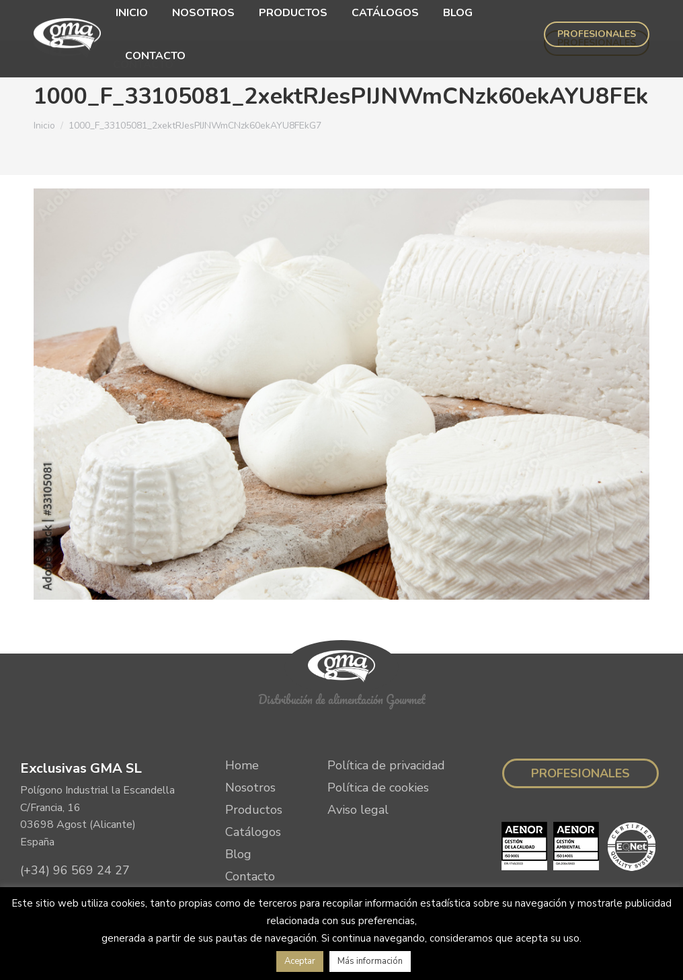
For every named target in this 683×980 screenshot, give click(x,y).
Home (242, 725)
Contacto (250, 836)
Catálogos (253, 791)
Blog (238, 813)
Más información (370, 961)
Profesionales (580, 733)
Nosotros (250, 747)
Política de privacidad (386, 725)
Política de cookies (378, 747)
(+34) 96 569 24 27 (75, 830)
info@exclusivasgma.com (88, 855)
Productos (253, 769)
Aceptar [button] (299, 961)
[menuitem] (119, 21)
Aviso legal (358, 769)
